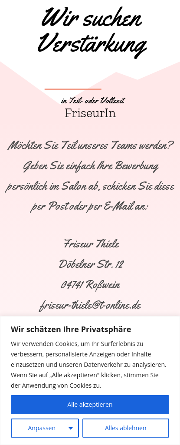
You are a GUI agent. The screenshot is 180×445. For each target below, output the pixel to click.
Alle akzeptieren (89, 404)
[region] (90, 380)
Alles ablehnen (125, 428)
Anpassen (42, 428)
